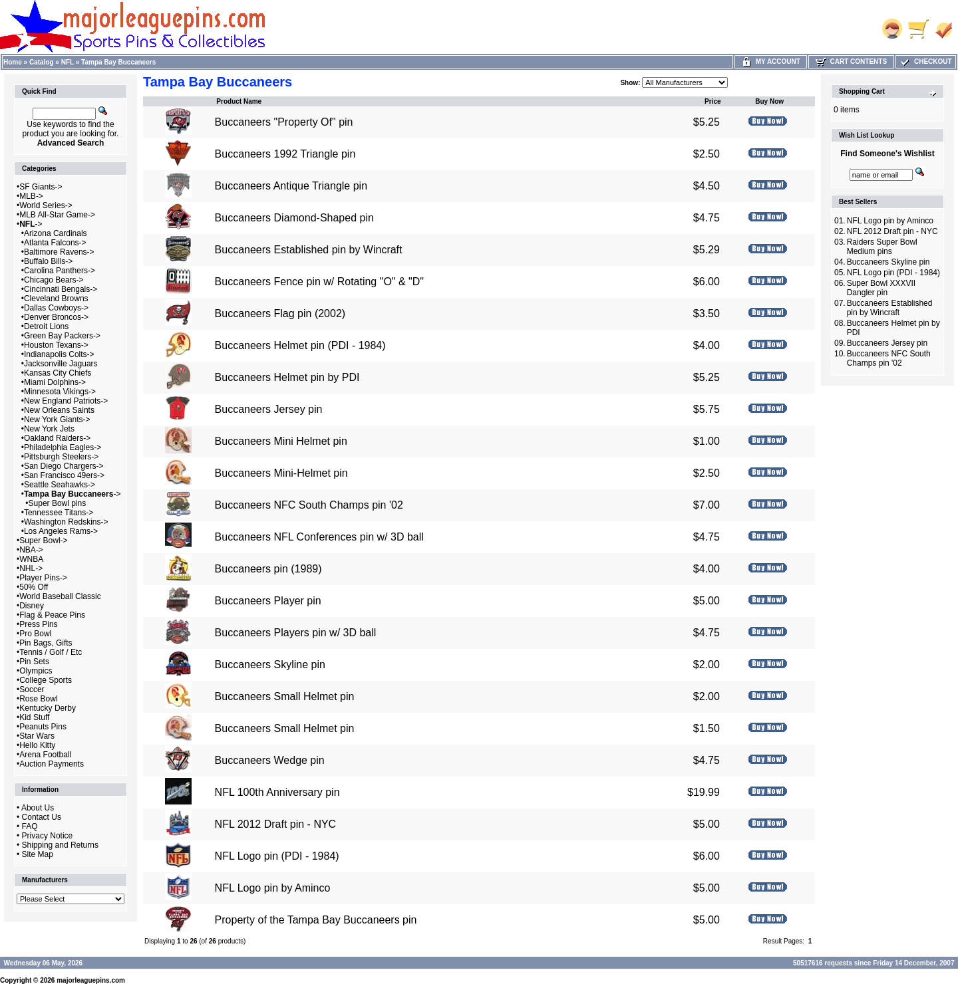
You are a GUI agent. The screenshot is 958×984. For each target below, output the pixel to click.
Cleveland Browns (56, 298)
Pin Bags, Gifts (45, 643)
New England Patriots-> (66, 401)
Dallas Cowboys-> (56, 307)
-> (30, 224)
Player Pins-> (43, 577)
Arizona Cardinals (55, 233)
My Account (770, 61)
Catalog (41, 62)
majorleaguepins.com (91, 980)
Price (712, 101)
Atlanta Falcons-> (55, 242)
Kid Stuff (34, 717)
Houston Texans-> (56, 345)
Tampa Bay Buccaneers (118, 62)
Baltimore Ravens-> (59, 252)
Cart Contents (851, 61)
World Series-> (45, 205)
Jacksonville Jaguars (61, 363)
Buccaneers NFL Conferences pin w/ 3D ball (319, 537)
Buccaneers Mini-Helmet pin (281, 473)
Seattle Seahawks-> (59, 484)
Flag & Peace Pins (52, 615)
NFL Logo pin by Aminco (273, 888)
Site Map (37, 854)
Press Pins (38, 624)
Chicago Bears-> (54, 280)
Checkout (925, 61)
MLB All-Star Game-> (57, 214)
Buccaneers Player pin (268, 600)
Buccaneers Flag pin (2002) (280, 313)
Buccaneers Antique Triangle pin (291, 185)
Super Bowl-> (43, 540)
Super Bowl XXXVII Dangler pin (881, 288)
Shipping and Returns (60, 845)
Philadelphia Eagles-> (62, 447)
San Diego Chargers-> (64, 466)
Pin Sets (34, 661)
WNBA (31, 559)
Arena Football (45, 754)
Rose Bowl (38, 698)
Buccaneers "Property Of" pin (284, 122)
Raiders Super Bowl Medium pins (882, 246)
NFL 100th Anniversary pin (277, 792)
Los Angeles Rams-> (61, 531)
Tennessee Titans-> (58, 512)
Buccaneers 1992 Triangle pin (285, 154)
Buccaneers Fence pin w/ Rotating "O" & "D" (319, 281)
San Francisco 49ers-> (64, 475)
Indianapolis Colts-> (59, 354)
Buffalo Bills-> (48, 261)
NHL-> (31, 568)
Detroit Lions (46, 326)
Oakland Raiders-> (57, 438)
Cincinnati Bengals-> (60, 289)
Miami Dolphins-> (55, 382)
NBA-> (31, 549)
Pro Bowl (35, 633)
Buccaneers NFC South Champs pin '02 (309, 505)
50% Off (33, 587)
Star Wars (37, 736)
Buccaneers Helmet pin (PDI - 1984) (300, 345)
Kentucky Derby (47, 708)
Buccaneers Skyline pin (270, 664)
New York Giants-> (57, 419)
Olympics (35, 671)
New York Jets (49, 428)
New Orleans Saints (59, 410)
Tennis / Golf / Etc (50, 652)
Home (12, 62)
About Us (37, 807)
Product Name (238, 101)
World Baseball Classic (60, 596)
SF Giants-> (40, 186)
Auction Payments (51, 764)
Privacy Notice (47, 835)
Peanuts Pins (43, 726)
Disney (31, 605)
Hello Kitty (37, 745)
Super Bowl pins (57, 503)
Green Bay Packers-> (62, 335)
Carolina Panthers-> (59, 270)
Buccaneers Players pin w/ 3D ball (296, 632)
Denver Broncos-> (56, 317)
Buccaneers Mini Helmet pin (281, 441)
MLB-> (31, 196)
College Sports (45, 680)
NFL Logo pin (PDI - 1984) (277, 856)
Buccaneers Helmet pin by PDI (287, 377)
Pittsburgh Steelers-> (61, 456)
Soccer (31, 689)
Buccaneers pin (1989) (268, 568)
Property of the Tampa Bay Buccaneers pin (316, 919)
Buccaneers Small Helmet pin (285, 696)
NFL (67, 62)
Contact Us (41, 817)
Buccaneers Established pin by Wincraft (308, 249)
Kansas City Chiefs (57, 373)
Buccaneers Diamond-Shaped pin (294, 217)
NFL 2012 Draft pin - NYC (276, 824)
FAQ (30, 826)
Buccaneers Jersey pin (269, 409)
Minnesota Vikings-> (60, 391)
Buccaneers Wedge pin (270, 760)
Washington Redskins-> (66, 522)
